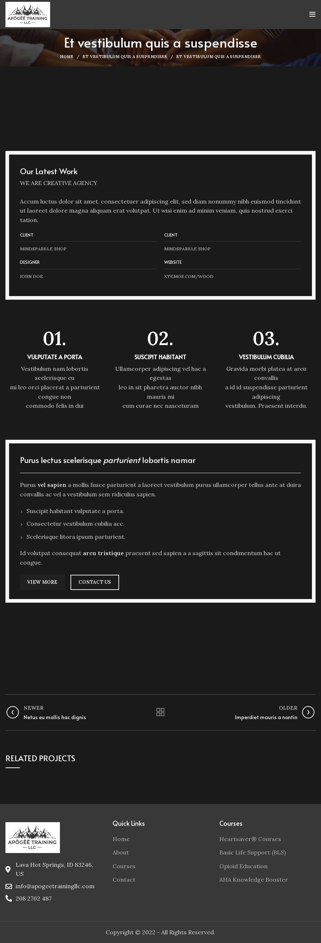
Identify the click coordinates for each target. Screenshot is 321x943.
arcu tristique (103, 553)
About (121, 852)
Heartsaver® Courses (250, 838)
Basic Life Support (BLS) (252, 852)
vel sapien (51, 484)
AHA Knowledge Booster (253, 879)
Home (66, 56)
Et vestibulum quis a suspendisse (124, 56)
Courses (124, 866)
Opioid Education (243, 866)
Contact (124, 879)
